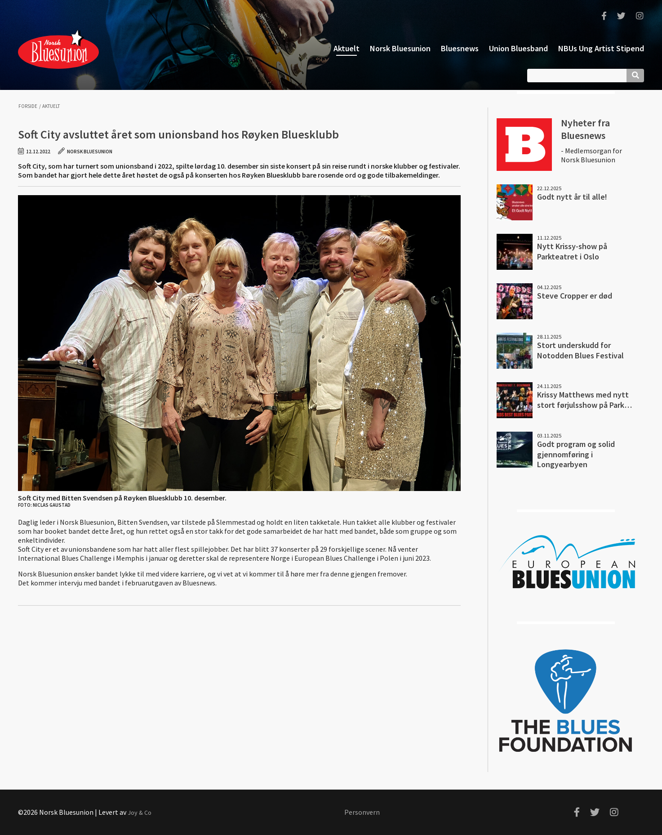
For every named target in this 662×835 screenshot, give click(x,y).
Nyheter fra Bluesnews (585, 129)
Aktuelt (346, 49)
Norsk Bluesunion (58, 48)
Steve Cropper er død (574, 295)
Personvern (362, 812)
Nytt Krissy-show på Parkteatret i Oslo (572, 251)
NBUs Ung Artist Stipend (601, 49)
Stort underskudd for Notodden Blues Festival (580, 350)
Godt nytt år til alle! (572, 197)
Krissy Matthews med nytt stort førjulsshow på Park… (584, 399)
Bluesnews (460, 49)
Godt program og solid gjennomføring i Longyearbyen (576, 454)
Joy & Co (139, 812)
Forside (27, 106)
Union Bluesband (518, 49)
